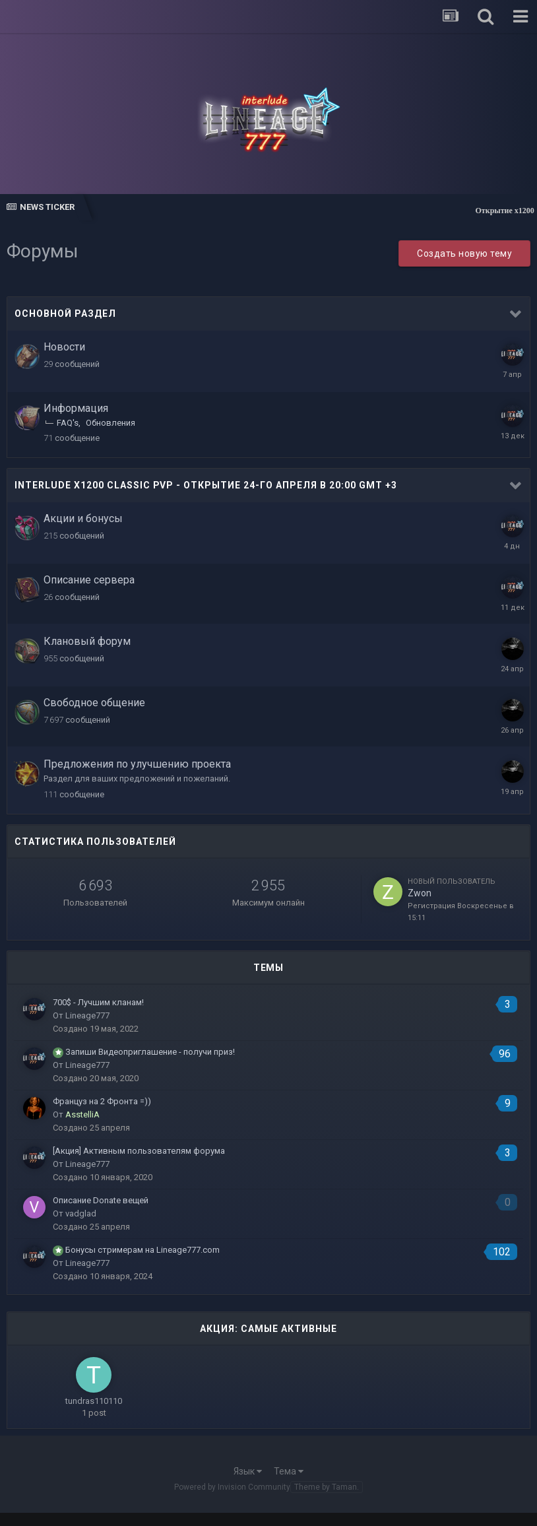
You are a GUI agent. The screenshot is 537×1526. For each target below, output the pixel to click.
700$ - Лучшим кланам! (98, 1002)
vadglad (80, 1213)
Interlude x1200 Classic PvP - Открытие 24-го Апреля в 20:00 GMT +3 (206, 485)
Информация (76, 408)
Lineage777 (87, 1015)
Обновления (110, 423)
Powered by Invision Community (232, 1487)
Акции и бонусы (83, 518)
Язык (248, 1471)
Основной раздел (65, 313)
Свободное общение (94, 702)
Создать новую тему (464, 253)
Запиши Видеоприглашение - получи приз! (150, 1052)
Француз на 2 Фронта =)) (102, 1101)
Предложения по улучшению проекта (137, 764)
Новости (64, 347)
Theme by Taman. (326, 1487)
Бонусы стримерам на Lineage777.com (142, 1250)
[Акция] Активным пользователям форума (139, 1151)
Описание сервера (89, 580)
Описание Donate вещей (100, 1200)
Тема (288, 1471)
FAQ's (68, 423)
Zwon (419, 893)
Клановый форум (87, 641)
